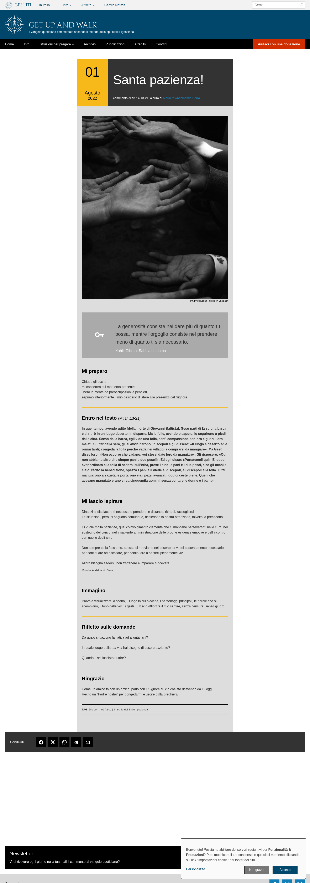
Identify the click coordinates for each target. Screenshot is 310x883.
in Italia (46, 5)
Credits (140, 44)
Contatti (161, 44)
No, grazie (256, 870)
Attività (87, 5)
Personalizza (195, 869)
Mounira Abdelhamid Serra (181, 98)
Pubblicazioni (115, 44)
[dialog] (243, 859)
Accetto (284, 870)
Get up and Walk (63, 25)
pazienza (142, 709)
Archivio (90, 44)
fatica (108, 709)
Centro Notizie (114, 5)
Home (9, 44)
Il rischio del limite (124, 709)
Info (67, 5)
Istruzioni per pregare (56, 44)
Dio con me (96, 709)
